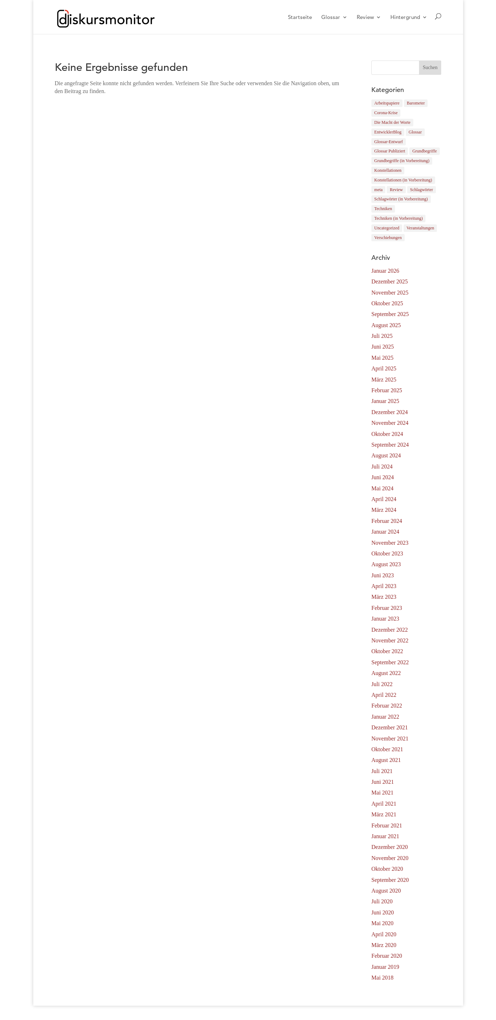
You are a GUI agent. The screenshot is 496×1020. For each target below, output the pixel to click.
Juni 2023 (382, 575)
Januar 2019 (385, 967)
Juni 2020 (382, 912)
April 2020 (383, 934)
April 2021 (383, 804)
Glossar (330, 17)
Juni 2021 (382, 782)
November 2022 (390, 640)
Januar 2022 (385, 717)
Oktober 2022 (387, 651)
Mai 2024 (382, 488)
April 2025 (383, 368)
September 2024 (390, 445)
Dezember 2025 (389, 281)
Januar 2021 (385, 836)
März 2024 (383, 510)
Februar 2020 (386, 956)
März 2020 (383, 945)
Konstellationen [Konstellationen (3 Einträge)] (387, 170)
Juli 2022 (382, 684)
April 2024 (383, 499)
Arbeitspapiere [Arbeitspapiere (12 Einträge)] (387, 103)
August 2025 (386, 325)
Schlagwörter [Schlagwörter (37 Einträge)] (421, 189)
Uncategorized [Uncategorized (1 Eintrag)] (386, 227)
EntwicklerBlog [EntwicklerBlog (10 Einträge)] (387, 132)
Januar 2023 (385, 619)
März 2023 (383, 597)
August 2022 (386, 673)
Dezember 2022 (389, 630)
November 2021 (390, 738)
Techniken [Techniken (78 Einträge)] (383, 208)
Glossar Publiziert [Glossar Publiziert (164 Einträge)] (389, 151)
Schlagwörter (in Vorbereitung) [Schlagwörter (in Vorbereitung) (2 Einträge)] (401, 198)
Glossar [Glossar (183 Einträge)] (415, 132)
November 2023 (390, 543)
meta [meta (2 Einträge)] (378, 189)
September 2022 (390, 662)
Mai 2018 (382, 978)
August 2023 (386, 564)
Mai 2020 (382, 923)
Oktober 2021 (387, 749)
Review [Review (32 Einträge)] (396, 189)
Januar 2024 (385, 532)
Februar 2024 (386, 521)
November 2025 (390, 293)
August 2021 (386, 760)
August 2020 (386, 891)
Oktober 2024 (387, 434)
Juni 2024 (382, 477)
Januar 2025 (385, 401)
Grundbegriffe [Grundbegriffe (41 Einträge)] (424, 151)
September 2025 (390, 314)
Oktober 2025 (387, 303)
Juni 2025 (382, 347)
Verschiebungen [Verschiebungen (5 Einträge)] (388, 237)
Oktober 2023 (387, 553)
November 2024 (390, 423)
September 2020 (390, 880)
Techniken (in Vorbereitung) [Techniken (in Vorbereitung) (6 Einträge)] (398, 218)
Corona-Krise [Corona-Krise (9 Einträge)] (386, 112)
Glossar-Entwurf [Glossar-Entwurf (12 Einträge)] (388, 141)
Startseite (300, 17)
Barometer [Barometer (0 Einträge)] (416, 103)
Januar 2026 (385, 271)
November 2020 (390, 858)
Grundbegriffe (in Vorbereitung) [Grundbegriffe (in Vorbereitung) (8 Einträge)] (401, 160)
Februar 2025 (386, 390)
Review (365, 17)
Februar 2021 (386, 825)
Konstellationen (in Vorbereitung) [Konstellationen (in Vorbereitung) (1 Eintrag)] (403, 180)
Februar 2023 (386, 608)
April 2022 (383, 695)
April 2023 (383, 586)
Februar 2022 (386, 706)
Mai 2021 (382, 793)
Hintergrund (405, 17)
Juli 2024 (382, 466)
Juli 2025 (382, 336)
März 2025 (383, 380)
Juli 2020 (382, 901)
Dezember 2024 (389, 412)
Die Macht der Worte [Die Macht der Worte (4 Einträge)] (392, 122)
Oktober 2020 (387, 869)
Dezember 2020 (389, 847)
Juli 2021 (382, 771)
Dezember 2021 (389, 727)
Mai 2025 (382, 358)
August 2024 (386, 455)
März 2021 (383, 814)
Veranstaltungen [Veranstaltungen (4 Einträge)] (420, 227)
